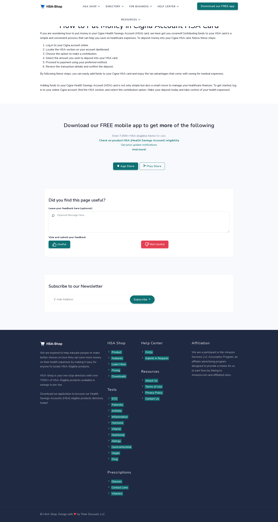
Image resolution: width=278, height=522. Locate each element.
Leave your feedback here (70, 208)
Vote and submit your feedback (67, 237)
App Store (125, 166)
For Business (139, 6)
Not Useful (155, 244)
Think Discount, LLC (93, 514)
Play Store (152, 166)
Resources (129, 19)
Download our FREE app (217, 6)
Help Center (167, 6)
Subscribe (142, 299)
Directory (113, 6)
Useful (59, 244)
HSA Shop (90, 6)
